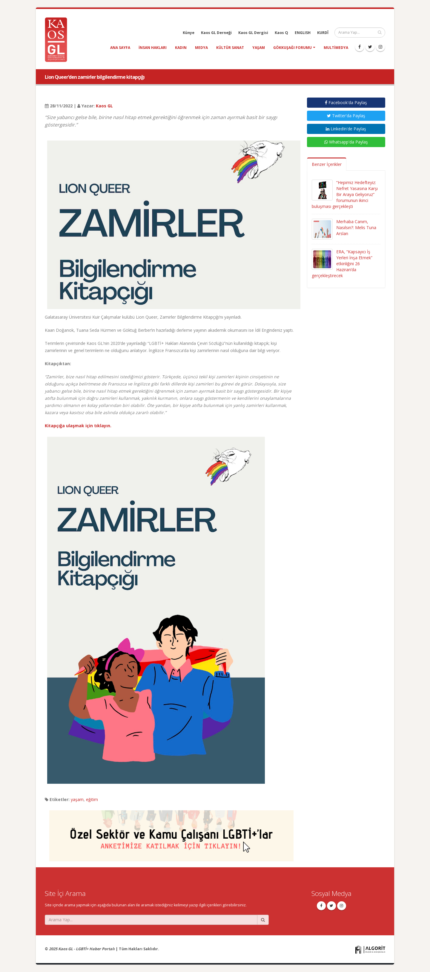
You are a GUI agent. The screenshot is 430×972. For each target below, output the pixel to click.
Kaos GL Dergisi (253, 32)
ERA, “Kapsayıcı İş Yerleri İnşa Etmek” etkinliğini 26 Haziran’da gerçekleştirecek (342, 263)
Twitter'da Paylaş (346, 115)
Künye (188, 32)
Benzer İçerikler (327, 164)
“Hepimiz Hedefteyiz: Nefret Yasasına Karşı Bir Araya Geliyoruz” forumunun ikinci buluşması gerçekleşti (345, 194)
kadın (181, 47)
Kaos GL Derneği (216, 32)
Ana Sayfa (120, 47)
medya (201, 47)
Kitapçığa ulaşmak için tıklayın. (78, 425)
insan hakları (153, 47)
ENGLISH (303, 32)
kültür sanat (230, 47)
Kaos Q (281, 32)
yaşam (258, 47)
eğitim (92, 799)
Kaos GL (104, 106)
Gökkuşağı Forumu (292, 47)
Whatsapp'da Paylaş (346, 142)
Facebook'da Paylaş (346, 102)
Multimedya (336, 47)
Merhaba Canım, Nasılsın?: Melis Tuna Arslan (356, 227)
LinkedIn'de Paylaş (346, 129)
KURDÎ (322, 32)
